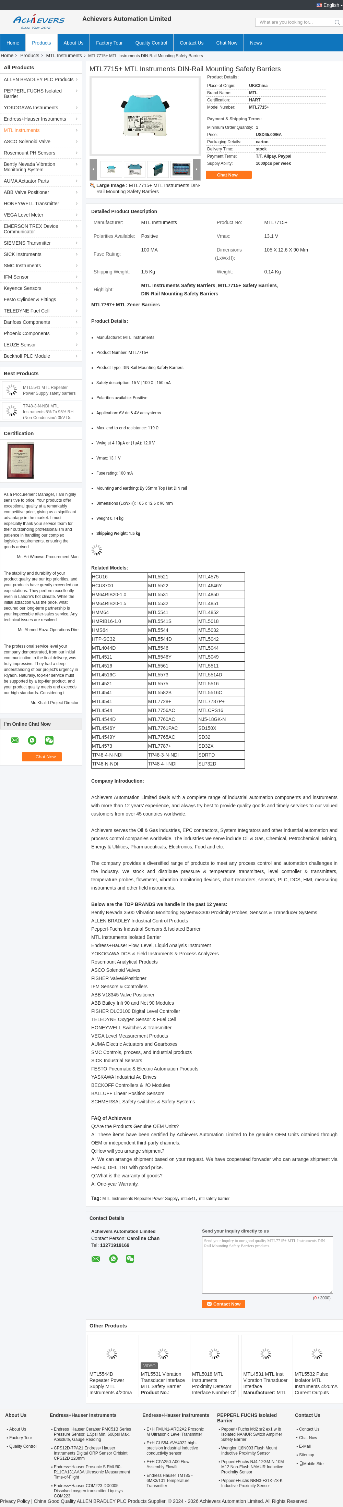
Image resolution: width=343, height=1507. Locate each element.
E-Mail (305, 1446)
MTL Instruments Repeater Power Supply (140, 1198)
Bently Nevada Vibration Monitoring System (29, 166)
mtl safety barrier (214, 1198)
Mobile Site (311, 1463)
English (331, 5)
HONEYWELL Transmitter (31, 203)
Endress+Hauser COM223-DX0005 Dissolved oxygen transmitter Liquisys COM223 (88, 1490)
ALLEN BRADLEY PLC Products (39, 79)
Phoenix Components (27, 333)
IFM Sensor (16, 277)
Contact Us (191, 43)
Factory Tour (109, 43)
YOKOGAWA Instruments (31, 107)
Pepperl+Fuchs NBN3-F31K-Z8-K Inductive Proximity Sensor (252, 1483)
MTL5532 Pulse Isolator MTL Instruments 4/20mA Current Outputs (316, 1383)
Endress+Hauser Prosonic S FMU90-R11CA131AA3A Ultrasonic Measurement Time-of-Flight (92, 1472)
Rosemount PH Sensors (29, 153)
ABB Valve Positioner (26, 192)
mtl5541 (188, 1198)
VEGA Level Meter (23, 215)
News (256, 43)
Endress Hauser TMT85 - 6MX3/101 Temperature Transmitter (169, 1480)
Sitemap (306, 1455)
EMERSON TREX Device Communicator (31, 228)
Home (13, 43)
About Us (74, 43)
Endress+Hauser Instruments (35, 119)
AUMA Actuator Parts (26, 181)
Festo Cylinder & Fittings (30, 299)
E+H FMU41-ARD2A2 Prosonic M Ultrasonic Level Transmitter (175, 1432)
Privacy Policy (15, 1501)
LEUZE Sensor (20, 344)
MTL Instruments (64, 55)
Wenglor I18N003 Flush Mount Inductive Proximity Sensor (249, 1451)
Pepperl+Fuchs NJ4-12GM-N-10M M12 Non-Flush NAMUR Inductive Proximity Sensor (252, 1466)
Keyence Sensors (23, 288)
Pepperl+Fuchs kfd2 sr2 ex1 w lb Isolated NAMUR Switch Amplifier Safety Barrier (251, 1434)
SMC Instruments (22, 265)
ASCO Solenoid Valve (27, 141)
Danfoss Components (27, 322)
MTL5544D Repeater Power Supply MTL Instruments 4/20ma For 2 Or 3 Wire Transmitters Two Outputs (111, 1392)
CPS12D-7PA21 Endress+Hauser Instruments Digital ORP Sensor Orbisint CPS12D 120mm (91, 1453)
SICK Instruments (23, 254)
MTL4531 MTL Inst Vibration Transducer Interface (266, 1380)
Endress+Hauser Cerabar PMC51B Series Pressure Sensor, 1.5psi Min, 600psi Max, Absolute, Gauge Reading (92, 1434)
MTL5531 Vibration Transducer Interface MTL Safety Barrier (163, 1380)
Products (41, 43)
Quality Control (151, 43)
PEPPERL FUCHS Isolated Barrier (33, 93)
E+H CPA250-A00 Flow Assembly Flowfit (167, 1464)
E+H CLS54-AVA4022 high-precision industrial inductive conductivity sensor (172, 1448)
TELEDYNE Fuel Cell (26, 311)
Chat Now (226, 43)
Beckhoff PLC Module (27, 356)
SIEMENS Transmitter (27, 243)
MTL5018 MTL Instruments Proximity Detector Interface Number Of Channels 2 (214, 1386)
